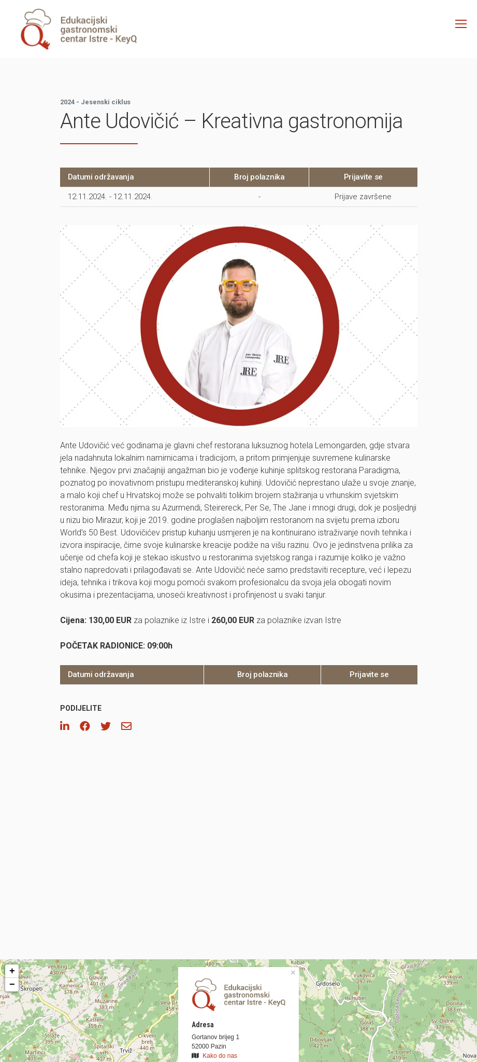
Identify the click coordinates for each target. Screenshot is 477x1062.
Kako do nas (220, 1055)
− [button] (12, 984)
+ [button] (12, 971)
